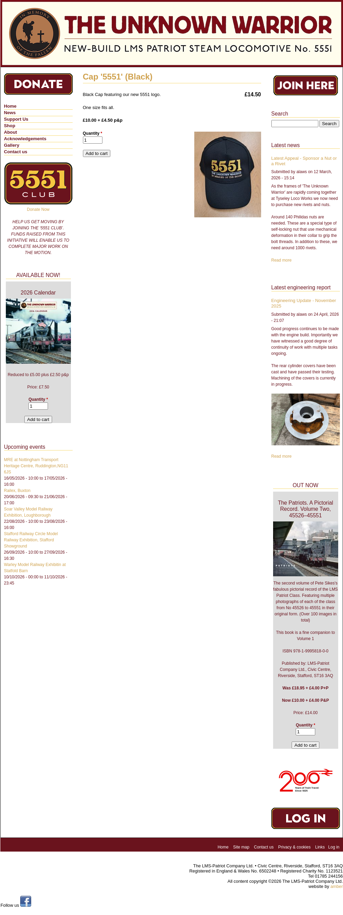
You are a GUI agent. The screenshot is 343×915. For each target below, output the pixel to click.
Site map (241, 847)
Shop (9, 125)
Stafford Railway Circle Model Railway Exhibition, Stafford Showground (31, 540)
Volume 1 (305, 638)
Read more (281, 260)
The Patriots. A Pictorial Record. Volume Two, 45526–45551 (305, 509)
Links (320, 847)
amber (336, 886)
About (10, 132)
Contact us (15, 151)
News (10, 112)
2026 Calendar (38, 293)
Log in (334, 847)
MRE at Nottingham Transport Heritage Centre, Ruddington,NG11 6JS (36, 465)
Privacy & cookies (294, 847)
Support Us (16, 119)
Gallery (12, 145)
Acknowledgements (25, 138)
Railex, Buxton (17, 490)
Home (10, 106)
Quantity (92, 133)
